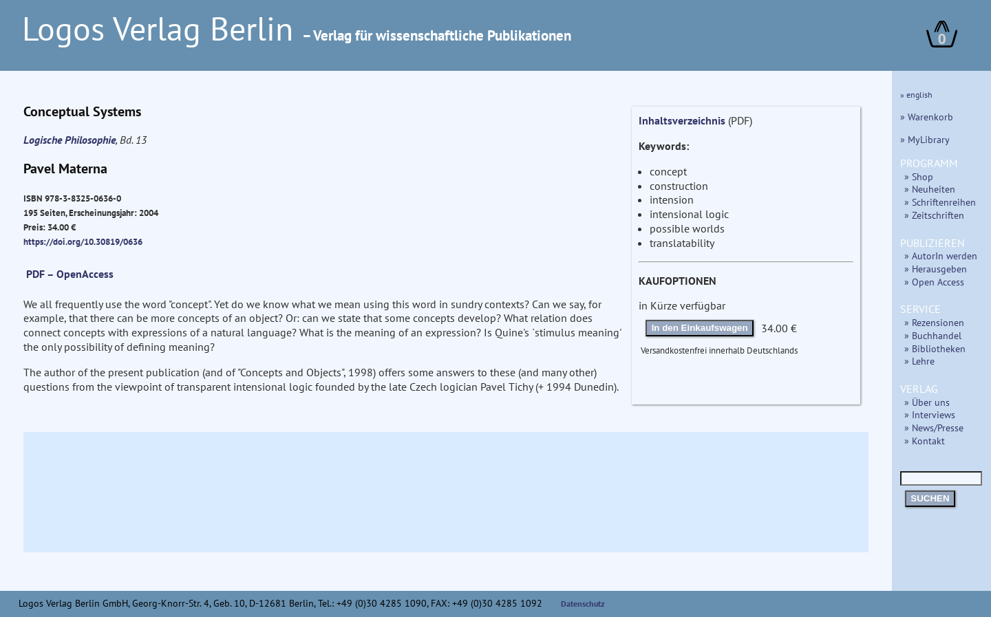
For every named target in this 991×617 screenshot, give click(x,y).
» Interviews (929, 414)
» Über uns (927, 402)
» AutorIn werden (940, 255)
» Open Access (934, 281)
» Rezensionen (934, 322)
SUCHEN (929, 498)
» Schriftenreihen (940, 201)
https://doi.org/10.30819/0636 (82, 241)
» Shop (918, 176)
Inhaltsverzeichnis (682, 120)
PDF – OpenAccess (70, 274)
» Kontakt (924, 440)
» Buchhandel (932, 335)
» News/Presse (933, 427)
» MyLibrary (925, 139)
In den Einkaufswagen (700, 328)
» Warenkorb (926, 116)
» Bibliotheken (935, 348)
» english (916, 94)
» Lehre (919, 360)
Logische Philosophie (69, 140)
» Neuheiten (929, 188)
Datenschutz (583, 603)
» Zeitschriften (934, 214)
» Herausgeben (935, 268)
